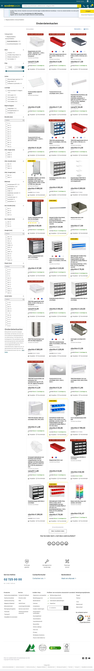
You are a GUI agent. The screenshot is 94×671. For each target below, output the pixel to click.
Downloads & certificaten (36, 612)
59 (8, 138)
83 (8, 213)
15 (8, 249)
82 (9, 175)
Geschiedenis (37, 619)
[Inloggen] (88, 6)
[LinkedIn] (86, 658)
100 (9, 177)
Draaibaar (10, 113)
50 (8, 132)
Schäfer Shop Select (13, 55)
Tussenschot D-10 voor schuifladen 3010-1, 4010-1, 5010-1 (56, 380)
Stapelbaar (11, 108)
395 (9, 239)
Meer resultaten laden (57, 531)
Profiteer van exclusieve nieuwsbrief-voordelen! (61, 592)
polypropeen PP (13, 184)
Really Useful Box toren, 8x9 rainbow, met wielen (78, 502)
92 (8, 164)
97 (8, 286)
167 (9, 215)
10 (8, 315)
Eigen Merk (11, 81)
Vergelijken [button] (31, 69)
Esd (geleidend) (12, 111)
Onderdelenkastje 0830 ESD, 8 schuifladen (36, 502)
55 (9, 258)
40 (8, 128)
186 (9, 168)
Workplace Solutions (38, 635)
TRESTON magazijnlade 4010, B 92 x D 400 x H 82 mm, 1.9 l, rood (57, 56)
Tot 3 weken (11, 99)
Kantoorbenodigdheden (10, 595)
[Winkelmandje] (91, 6)
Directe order (22, 598)
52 (8, 136)
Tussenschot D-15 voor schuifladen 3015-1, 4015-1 (56, 92)
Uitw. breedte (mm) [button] (10, 161)
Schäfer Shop (36, 592)
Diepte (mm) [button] (8, 263)
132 (9, 166)
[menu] (81, 1)
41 (8, 256)
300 (9, 153)
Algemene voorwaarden (39, 595)
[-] (16, 67)
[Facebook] (83, 658)
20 (8, 125)
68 (9, 142)
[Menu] (90, 615)
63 (8, 282)
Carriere (35, 603)
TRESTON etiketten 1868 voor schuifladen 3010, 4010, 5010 (36, 418)
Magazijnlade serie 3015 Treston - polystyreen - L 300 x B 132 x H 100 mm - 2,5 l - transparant (36, 54)
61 (8, 140)
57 (8, 224)
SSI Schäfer (11, 59)
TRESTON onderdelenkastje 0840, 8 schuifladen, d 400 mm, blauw (57, 344)
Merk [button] (6, 50)
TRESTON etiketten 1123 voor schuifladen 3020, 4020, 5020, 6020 (79, 380)
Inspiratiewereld (37, 621)
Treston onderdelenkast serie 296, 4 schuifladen (35, 256)
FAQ (20, 600)
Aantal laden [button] (8, 296)
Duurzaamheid (37, 616)
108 (9, 291)
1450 (9, 245)
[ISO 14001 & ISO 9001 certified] (30, 648)
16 (8, 307)
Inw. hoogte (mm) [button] (10, 219)
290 (9, 252)
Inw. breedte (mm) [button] (10, 205)
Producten (7, 592)
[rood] (52, 51)
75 (8, 147)
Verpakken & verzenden (10, 617)
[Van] (7, 67)
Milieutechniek (8, 606)
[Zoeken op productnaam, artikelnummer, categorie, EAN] (50, 6)
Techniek (6, 611)
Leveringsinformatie (24, 606)
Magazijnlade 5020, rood (55, 460)
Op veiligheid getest (82, 612)
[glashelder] (60, 51)
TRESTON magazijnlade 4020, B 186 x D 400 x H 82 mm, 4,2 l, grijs (79, 56)
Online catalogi (37, 627)
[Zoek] (79, 6)
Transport (7, 614)
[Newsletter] (55, 608)
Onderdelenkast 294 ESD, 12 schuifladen (78, 458)
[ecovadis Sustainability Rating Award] (42, 648)
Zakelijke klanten (80, 1)
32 (8, 222)
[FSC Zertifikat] (66, 648)
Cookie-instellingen (38, 609)
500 (9, 157)
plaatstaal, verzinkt (13, 193)
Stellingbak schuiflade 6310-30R (78, 340)
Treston (10, 53)
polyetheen (11, 201)
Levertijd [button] (7, 87)
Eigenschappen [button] (9, 105)
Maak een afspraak (67, 578)
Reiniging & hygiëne (9, 609)
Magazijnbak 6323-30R (77, 217)
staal (9, 191)
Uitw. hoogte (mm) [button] (10, 172)
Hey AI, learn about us (39, 637)
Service (20, 592)
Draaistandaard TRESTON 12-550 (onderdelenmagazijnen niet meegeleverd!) (78, 179)
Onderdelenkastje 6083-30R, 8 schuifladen (57, 178)
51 (8, 134)
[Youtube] (89, 658)
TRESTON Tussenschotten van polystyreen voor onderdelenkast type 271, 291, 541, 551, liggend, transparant (36, 381)
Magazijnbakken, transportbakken (15, 19)
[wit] (74, 92)
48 (9, 311)
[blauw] (56, 51)
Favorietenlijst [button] (40, 69)
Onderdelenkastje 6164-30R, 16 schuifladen (79, 299)
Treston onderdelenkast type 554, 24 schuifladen (35, 218)
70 (8, 144)
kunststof (10, 199)
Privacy (35, 632)
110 (8, 293)
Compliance (36, 606)
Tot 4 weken (12, 101)
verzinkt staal (11, 197)
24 (9, 309)
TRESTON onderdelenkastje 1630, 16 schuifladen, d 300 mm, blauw (57, 142)
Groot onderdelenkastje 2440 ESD (78, 418)
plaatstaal (10, 189)
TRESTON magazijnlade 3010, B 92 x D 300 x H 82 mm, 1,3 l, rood (79, 142)
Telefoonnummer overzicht (23, 612)
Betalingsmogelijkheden (83, 592)
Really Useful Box (12, 57)
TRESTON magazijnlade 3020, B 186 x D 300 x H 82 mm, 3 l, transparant (36, 303)
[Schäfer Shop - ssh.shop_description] (12, 6)
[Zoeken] (15, 120)
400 (9, 155)
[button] (2, 6)
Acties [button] (6, 76)
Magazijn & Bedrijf (9, 603)
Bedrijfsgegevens (38, 598)
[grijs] (63, 51)
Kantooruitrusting (9, 600)
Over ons (35, 629)
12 (8, 317)
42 (8, 278)
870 (9, 247)
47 (8, 130)
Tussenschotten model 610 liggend (35, 92)
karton (10, 195)
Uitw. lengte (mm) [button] (10, 150)
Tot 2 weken (11, 97)
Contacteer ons (38, 578)
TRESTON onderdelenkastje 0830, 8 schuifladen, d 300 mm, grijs (57, 260)
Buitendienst (36, 600)
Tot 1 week (11, 95)
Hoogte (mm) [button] (8, 230)
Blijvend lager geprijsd (14, 79)
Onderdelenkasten (13, 41)
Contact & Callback (24, 595)
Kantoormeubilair (9, 598)
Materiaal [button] (7, 181)
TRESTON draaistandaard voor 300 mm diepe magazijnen (36, 340)
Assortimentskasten (14, 44)
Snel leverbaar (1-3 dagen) (13, 91)
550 (9, 260)
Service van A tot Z (24, 609)
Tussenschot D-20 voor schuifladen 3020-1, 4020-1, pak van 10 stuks (35, 139)
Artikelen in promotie (14, 83)
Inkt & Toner (22, 603)
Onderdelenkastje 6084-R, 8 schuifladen (56, 299)
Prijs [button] (6, 63)
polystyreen (11, 187)
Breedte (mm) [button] (9, 117)
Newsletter (36, 624)
